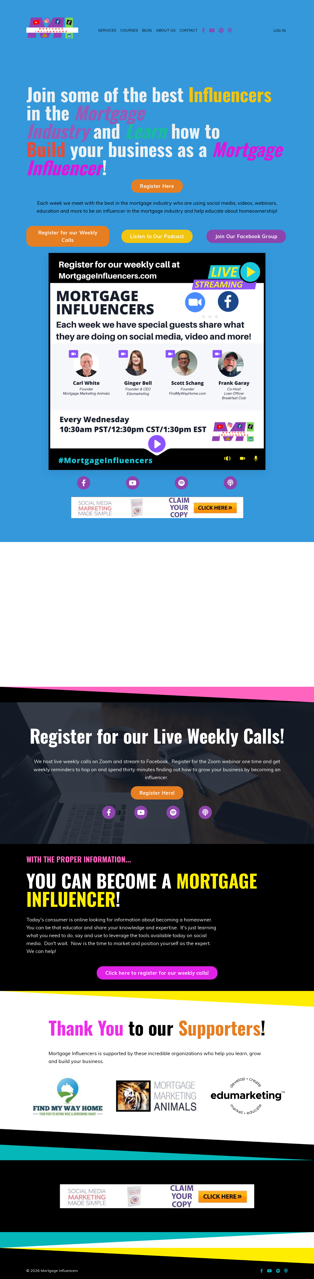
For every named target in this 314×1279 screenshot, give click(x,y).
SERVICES (107, 30)
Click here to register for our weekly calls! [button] (157, 974)
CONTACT (189, 30)
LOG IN (280, 30)
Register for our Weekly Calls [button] (68, 236)
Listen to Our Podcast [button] (157, 236)
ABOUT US (166, 30)
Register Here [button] (157, 186)
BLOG (147, 30)
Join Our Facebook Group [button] (246, 236)
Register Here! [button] (157, 793)
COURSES (129, 30)
